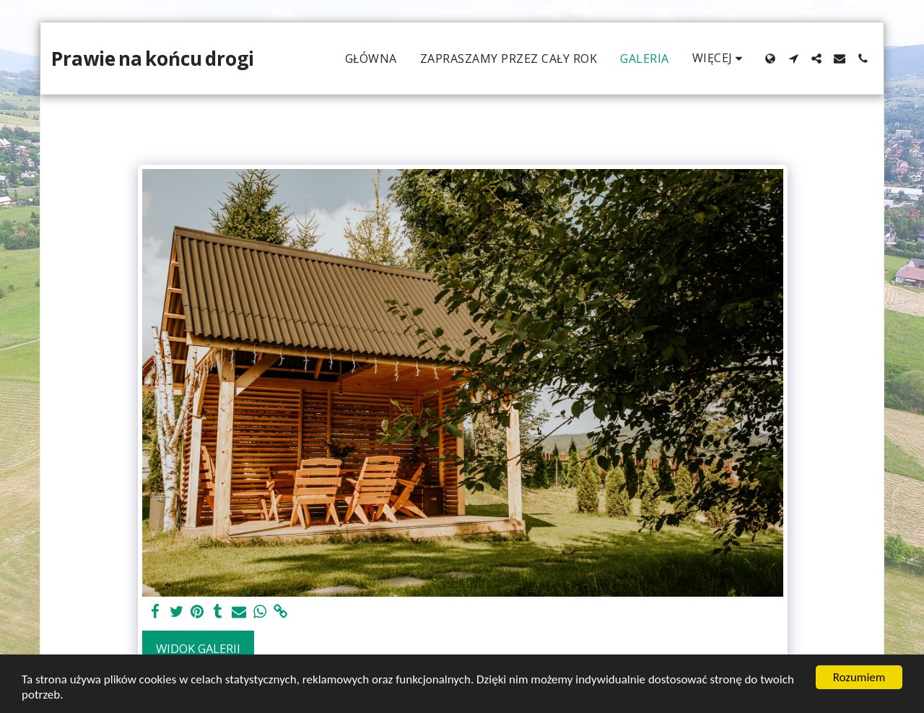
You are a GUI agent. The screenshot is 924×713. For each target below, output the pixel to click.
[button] (793, 58)
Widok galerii (198, 648)
